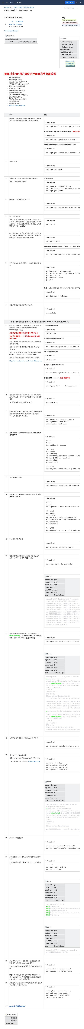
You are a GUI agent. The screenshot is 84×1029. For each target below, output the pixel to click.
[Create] (70, 2)
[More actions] (78, 8)
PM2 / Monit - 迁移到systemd (24, 7)
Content (7, 7)
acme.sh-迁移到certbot (17, 1006)
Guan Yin (12, 24)
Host (34, 761)
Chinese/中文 (69, 61)
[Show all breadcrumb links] (11, 7)
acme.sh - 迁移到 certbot (17, 105)
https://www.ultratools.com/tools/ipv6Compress (25, 361)
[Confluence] (11, 2)
